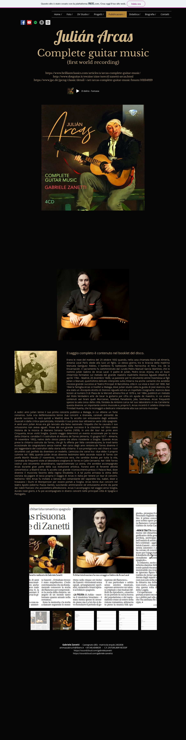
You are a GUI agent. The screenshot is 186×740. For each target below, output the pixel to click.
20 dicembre (97, 377)
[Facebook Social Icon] (23, 22)
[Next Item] (151, 556)
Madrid (163, 374)
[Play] (77, 91)
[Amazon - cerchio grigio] (41, 22)
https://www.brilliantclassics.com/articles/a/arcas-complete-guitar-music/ (93, 73)
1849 (107, 377)
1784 (76, 377)
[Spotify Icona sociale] (35, 22)
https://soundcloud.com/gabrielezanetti (93, 650)
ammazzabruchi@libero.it (72, 647)
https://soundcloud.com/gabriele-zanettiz (93, 653)
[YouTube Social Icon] (29, 22)
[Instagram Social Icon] (48, 22)
